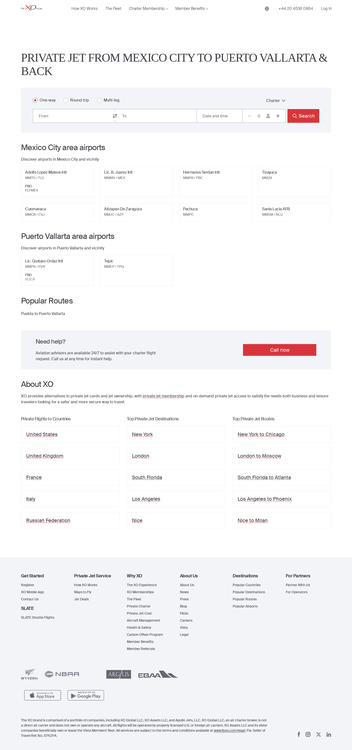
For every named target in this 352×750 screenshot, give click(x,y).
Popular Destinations (249, 592)
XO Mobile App (32, 592)
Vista (184, 627)
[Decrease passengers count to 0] (250, 116)
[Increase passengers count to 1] (278, 116)
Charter (276, 100)
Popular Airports (245, 606)
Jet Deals (81, 599)
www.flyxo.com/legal (229, 730)
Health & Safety (139, 627)
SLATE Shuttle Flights (37, 617)
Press (184, 599)
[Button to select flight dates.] (219, 116)
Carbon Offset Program (145, 634)
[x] (318, 734)
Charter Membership (147, 16)
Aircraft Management (143, 620)
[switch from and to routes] (115, 116)
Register (27, 585)
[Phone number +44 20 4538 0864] (296, 16)
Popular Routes (245, 599)
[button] (43, 576)
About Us (187, 585)
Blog (183, 606)
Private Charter (139, 606)
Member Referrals (141, 649)
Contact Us (30, 599)
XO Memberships (140, 592)
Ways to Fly (82, 592)
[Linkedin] (329, 734)
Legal (184, 634)
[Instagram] (308, 734)
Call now (279, 350)
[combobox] (74, 116)
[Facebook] (299, 734)
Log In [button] (326, 16)
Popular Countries (247, 585)
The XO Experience (142, 585)
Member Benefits (190, 16)
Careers (186, 620)
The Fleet (113, 16)
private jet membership (163, 396)
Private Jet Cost (139, 613)
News (184, 592)
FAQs (184, 613)
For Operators (297, 592)
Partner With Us (298, 585)
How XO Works (84, 16)
